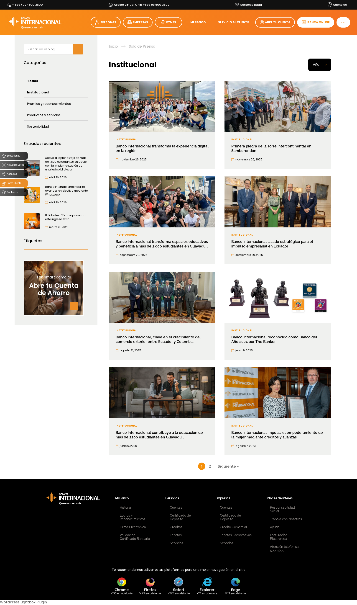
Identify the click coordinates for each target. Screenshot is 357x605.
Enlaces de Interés (279, 498)
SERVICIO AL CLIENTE (233, 22)
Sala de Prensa (142, 46)
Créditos (176, 527)
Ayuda (275, 527)
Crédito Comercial (233, 527)
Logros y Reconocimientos (132, 517)
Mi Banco (122, 498)
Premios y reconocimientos (49, 103)
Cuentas (176, 507)
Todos (32, 81)
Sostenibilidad (38, 126)
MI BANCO (198, 22)
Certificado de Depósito (180, 517)
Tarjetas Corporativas (236, 535)
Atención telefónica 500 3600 (284, 548)
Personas (172, 498)
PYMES (168, 22)
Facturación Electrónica (278, 537)
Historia (125, 507)
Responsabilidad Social (282, 509)
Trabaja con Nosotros (286, 519)
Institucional (38, 92)
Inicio (113, 46)
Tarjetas (176, 535)
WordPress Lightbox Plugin (23, 602)
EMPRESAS (138, 22)
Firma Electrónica (133, 527)
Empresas (222, 498)
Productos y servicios (44, 115)
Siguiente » (228, 466)
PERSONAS (105, 22)
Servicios (176, 543)
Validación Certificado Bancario (135, 537)
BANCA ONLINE (316, 22)
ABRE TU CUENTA (275, 22)
